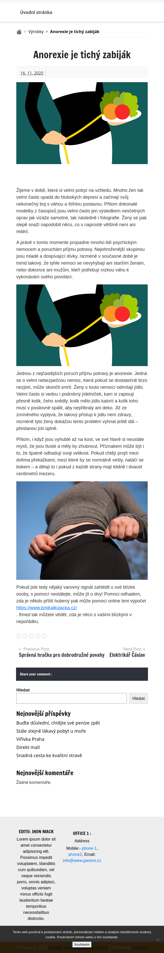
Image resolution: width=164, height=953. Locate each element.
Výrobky (36, 31)
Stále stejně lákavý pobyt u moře (51, 731)
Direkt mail (28, 747)
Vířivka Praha (30, 739)
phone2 (75, 854)
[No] (157, 939)
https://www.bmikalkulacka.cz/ (46, 607)
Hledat (23, 690)
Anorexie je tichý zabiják (75, 31)
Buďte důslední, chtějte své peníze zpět (58, 723)
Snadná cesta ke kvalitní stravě (49, 755)
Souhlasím (82, 944)
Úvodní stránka (36, 12)
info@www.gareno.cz (82, 860)
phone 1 (89, 848)
